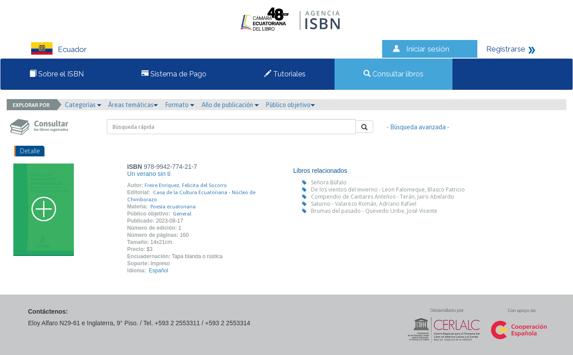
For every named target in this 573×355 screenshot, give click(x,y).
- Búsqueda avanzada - (418, 127)
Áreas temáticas (133, 104)
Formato (179, 104)
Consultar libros (393, 74)
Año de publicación (230, 104)
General (182, 214)
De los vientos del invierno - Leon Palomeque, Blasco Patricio (388, 189)
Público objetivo (290, 104)
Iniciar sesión (427, 48)
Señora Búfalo (329, 182)
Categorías (83, 104)
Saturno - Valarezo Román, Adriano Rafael (363, 203)
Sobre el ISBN (56, 74)
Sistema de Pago (173, 74)
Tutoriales (285, 74)
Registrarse (505, 48)
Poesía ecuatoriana (173, 206)
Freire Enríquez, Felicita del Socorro (186, 185)
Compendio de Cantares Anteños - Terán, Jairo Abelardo (382, 196)
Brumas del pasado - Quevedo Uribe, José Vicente (374, 211)
